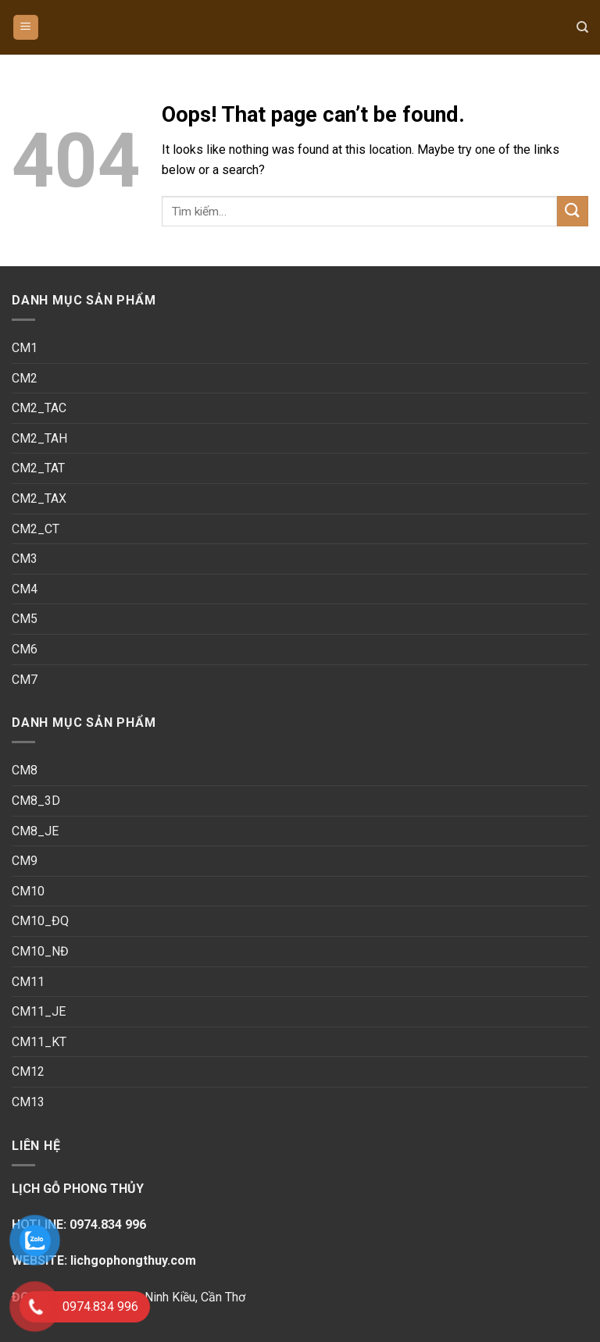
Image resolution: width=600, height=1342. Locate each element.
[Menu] (26, 28)
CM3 (25, 558)
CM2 (25, 378)
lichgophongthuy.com (131, 1260)
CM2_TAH (39, 438)
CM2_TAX (39, 498)
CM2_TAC (39, 407)
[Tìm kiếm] (582, 27)
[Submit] (572, 211)
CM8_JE (35, 831)
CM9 (25, 860)
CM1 (25, 347)
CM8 (25, 770)
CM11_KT (39, 1041)
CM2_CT (35, 528)
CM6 (25, 649)
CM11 (28, 981)
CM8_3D (36, 800)
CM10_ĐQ (40, 920)
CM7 (25, 679)
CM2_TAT (38, 468)
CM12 (28, 1071)
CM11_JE (39, 1011)
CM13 (28, 1102)
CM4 (25, 589)
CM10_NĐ (40, 951)
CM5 (25, 618)
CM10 (28, 891)
